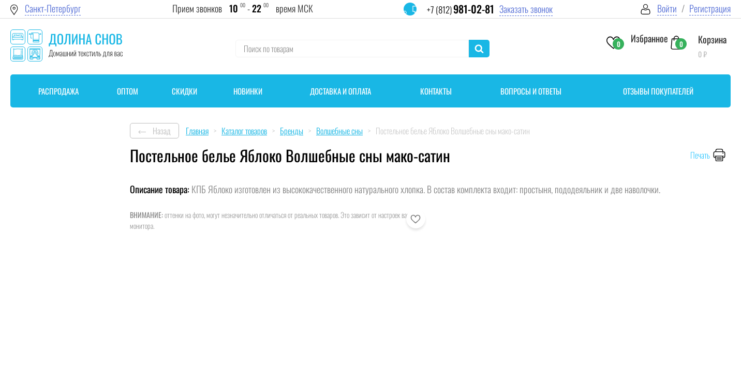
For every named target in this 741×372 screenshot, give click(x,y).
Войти (667, 8)
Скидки (184, 91)
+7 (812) (460, 9)
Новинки (247, 91)
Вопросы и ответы (530, 91)
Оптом (127, 91)
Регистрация (710, 8)
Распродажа (58, 91)
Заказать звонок (526, 9)
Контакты (436, 91)
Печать (700, 155)
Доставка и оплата (340, 91)
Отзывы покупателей (658, 91)
